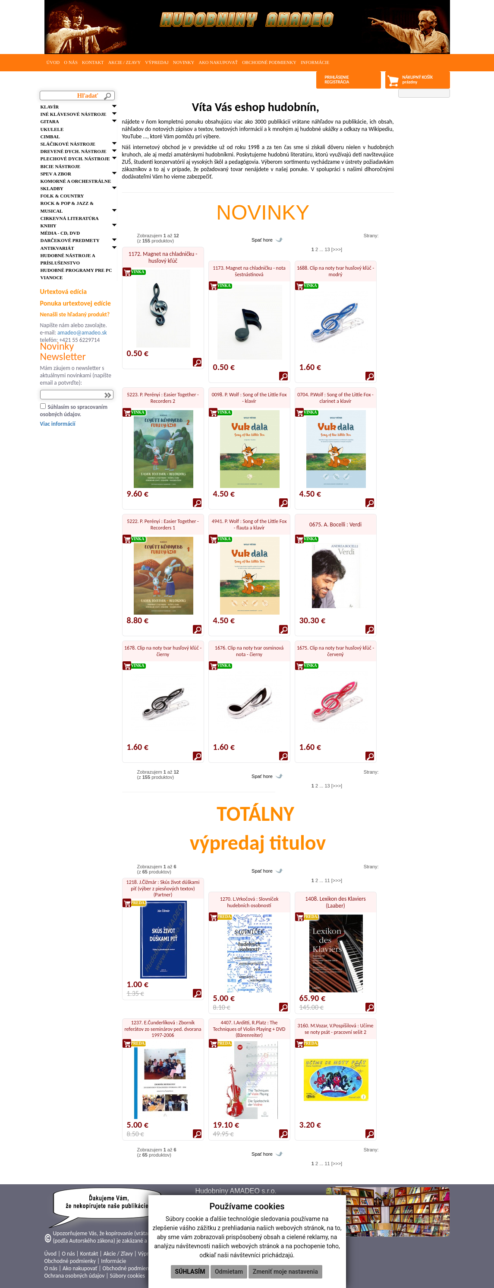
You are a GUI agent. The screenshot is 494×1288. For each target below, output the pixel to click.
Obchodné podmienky (269, 62)
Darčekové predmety (70, 240)
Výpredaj (156, 62)
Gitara (50, 121)
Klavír (50, 106)
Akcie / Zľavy (124, 62)
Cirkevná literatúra (70, 218)
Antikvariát (57, 248)
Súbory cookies (127, 1275)
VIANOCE (52, 277)
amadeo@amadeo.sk (82, 332)
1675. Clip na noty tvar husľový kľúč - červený (335, 651)
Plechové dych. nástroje (75, 158)
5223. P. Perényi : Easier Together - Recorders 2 (162, 398)
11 (327, 880)
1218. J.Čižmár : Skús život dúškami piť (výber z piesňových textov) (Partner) (163, 888)
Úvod (53, 62)
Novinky (184, 62)
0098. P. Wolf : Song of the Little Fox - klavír (249, 398)
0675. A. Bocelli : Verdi (335, 524)
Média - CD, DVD (60, 233)
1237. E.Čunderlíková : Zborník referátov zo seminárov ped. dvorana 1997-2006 (162, 1029)
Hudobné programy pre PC (76, 270)
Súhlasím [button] (190, 1271)
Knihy (49, 225)
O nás (71, 62)
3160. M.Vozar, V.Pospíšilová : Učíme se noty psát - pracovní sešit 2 (336, 1029)
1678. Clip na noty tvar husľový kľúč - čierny (162, 651)
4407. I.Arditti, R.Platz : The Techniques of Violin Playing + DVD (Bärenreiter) (249, 1029)
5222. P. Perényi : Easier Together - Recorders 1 (162, 524)
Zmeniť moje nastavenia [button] (285, 1271)
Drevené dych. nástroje (74, 151)
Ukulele (52, 129)
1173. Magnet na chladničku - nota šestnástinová (249, 271)
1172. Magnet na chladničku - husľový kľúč (163, 257)
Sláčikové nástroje (68, 144)
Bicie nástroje (61, 166)
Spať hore (262, 239)
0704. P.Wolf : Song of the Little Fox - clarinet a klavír (335, 398)
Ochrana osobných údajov (74, 1275)
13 (327, 249)
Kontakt (93, 62)
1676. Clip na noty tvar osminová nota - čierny (249, 651)
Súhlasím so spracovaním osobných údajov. (74, 410)
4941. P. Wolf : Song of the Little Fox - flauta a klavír (249, 524)
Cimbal (50, 136)
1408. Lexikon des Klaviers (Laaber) (335, 902)
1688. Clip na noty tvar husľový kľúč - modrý (335, 271)
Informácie (315, 62)
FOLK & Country (62, 195)
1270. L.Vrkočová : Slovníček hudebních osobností (249, 902)
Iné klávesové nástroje (74, 114)
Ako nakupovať (218, 62)
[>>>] (336, 249)
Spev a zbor (56, 173)
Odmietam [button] (229, 1271)
